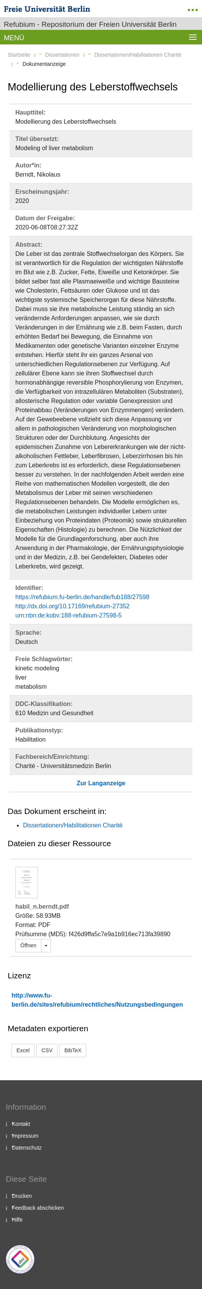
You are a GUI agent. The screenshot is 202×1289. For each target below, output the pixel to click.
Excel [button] (23, 1050)
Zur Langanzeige (101, 783)
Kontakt (21, 1124)
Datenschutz (27, 1148)
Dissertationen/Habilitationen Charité (137, 55)
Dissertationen (62, 55)
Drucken (22, 1196)
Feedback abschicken (38, 1208)
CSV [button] (47, 1050)
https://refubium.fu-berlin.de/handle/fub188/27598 (82, 597)
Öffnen (28, 945)
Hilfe (17, 1220)
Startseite (19, 55)
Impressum (25, 1136)
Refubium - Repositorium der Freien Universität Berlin (90, 24)
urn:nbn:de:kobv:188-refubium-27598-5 (68, 615)
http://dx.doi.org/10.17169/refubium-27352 (72, 606)
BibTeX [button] (72, 1050)
